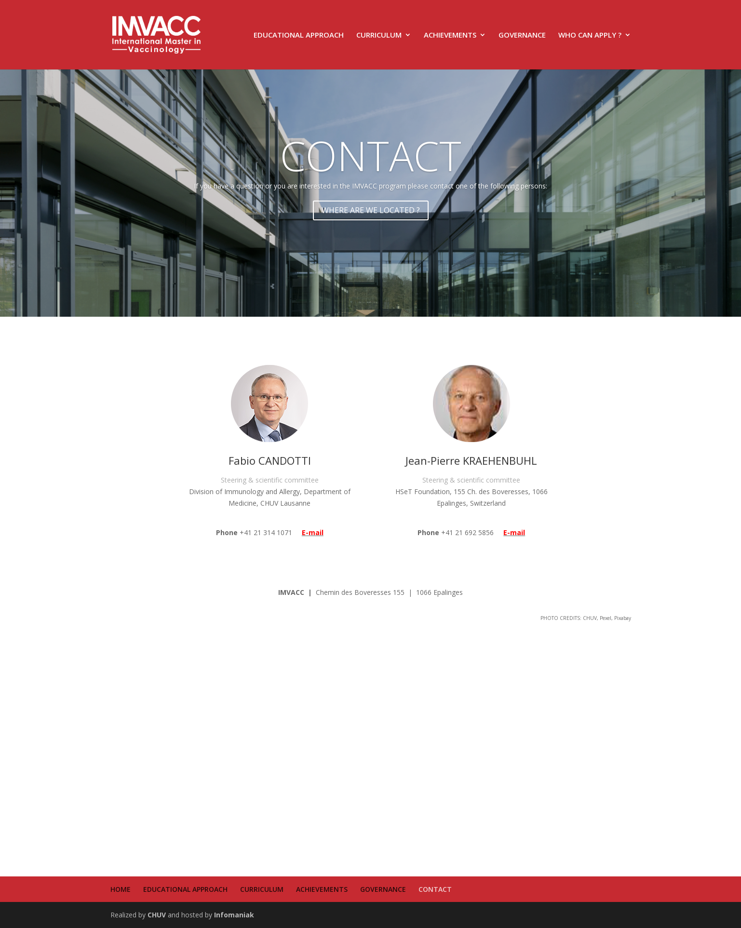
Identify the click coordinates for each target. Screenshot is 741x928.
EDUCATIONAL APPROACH (299, 35)
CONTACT (370, 155)
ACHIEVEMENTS (450, 35)
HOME (120, 889)
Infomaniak (234, 914)
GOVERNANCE (522, 35)
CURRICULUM (379, 35)
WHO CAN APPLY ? (589, 35)
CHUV (157, 914)
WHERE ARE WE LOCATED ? (371, 210)
